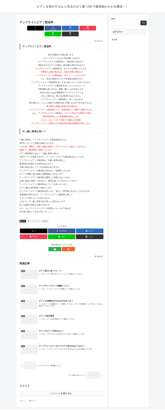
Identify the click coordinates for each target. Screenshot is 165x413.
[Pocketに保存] (68, 28)
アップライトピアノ (34, 215)
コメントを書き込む (61, 387)
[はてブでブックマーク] (54, 28)
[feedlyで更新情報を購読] (59, 243)
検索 (113, 19)
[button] (97, 28)
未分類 (23, 215)
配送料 (45, 215)
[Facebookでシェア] (40, 28)
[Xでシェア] (26, 28)
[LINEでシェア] (83, 28)
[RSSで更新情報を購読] (64, 243)
